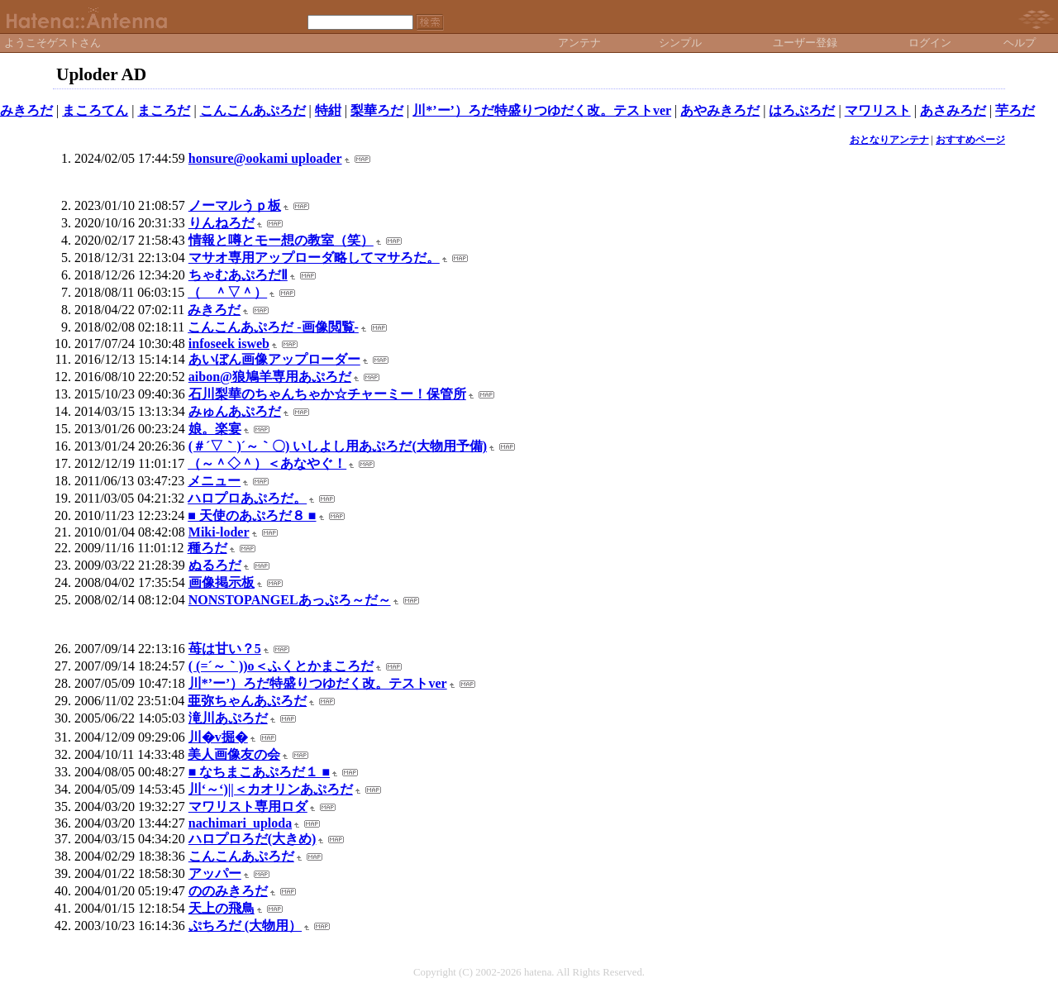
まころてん (95, 110)
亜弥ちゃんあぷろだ (247, 701)
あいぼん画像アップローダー (274, 359)
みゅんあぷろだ (234, 411)
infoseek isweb (228, 343)
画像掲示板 (221, 582)
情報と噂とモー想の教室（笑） (281, 240)
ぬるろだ (214, 565)
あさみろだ (953, 110)
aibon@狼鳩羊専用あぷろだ (269, 377)
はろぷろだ (802, 110)
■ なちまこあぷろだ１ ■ (259, 772)
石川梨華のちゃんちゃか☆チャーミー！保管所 (327, 394)
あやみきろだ (720, 110)
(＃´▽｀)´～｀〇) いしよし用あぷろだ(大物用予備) (337, 446)
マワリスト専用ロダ (247, 806)
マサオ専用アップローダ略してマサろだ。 (314, 258)
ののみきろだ (228, 891)
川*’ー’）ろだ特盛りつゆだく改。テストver (541, 110)
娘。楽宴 (214, 429)
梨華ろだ (376, 110)
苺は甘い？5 (224, 649)
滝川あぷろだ (228, 718)
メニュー (214, 481)
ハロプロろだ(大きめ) (252, 839)
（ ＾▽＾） (227, 292)
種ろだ (207, 548)
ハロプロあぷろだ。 (247, 498)
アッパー (214, 873)
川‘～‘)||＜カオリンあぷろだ (270, 789)
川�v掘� (218, 737)
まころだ (163, 110)
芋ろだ (1015, 110)
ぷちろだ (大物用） (245, 926)
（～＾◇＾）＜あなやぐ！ (267, 463)
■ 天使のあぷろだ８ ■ (252, 515)
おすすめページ (970, 140)
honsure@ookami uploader (265, 158)
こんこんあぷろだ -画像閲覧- (273, 327)
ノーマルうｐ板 (234, 205)
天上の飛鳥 (221, 908)
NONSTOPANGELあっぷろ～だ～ (289, 600)
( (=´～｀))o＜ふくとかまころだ (281, 666)
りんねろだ (221, 223)
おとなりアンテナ (889, 140)
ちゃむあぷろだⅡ (238, 275)
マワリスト (878, 110)
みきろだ (26, 110)
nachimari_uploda (240, 823)
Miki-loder (219, 532)
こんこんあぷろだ (253, 110)
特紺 (328, 110)
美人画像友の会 (234, 754)
